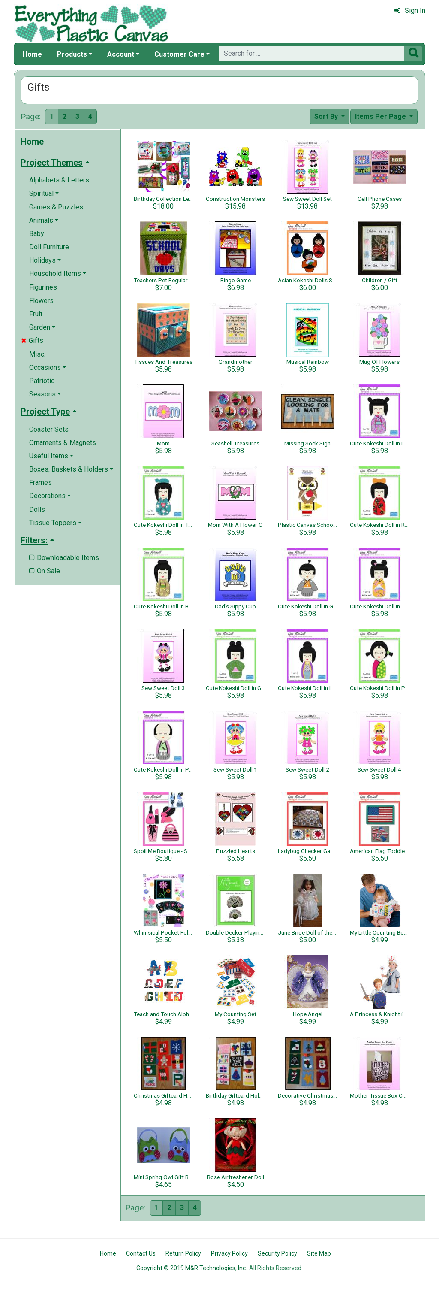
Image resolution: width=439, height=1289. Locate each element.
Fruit (35, 314)
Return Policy (183, 1253)
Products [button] (72, 54)
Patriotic (41, 381)
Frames (40, 482)
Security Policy (277, 1253)
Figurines (43, 287)
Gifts (32, 340)
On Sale (44, 571)
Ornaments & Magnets (62, 443)
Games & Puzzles (56, 207)
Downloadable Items (64, 558)
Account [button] (120, 54)
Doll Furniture (49, 247)
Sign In (409, 10)
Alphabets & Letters (59, 180)
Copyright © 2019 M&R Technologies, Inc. (191, 1268)
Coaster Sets (49, 429)
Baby (36, 234)
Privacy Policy (229, 1253)
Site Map (319, 1253)
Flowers (41, 301)
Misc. (37, 354)
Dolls (37, 509)
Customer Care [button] (179, 54)
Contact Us (141, 1253)
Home (32, 54)
